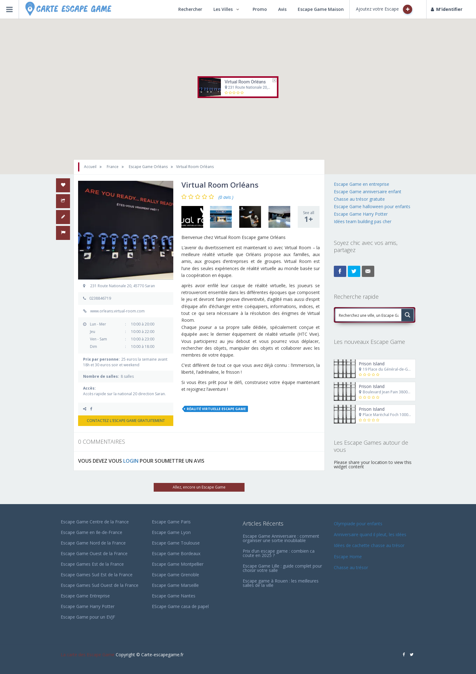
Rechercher (190, 9)
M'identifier (446, 9)
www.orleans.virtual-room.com (117, 311)
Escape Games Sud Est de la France (97, 575)
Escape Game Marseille (175, 585)
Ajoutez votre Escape (384, 9)
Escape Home (348, 556)
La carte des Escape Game (87, 655)
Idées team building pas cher (362, 221)
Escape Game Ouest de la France (94, 553)
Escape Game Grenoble (175, 575)
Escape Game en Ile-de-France (91, 532)
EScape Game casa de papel (180, 606)
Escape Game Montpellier (177, 564)
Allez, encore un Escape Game (199, 487)
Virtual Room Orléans (245, 81)
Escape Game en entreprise (361, 184)
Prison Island (372, 364)
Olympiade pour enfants (359, 524)
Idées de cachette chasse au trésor (369, 545)
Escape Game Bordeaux (176, 553)
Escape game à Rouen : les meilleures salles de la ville (281, 583)
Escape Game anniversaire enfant (367, 191)
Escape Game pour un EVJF (88, 617)
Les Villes (223, 9)
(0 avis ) (225, 197)
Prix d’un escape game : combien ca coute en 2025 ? (279, 553)
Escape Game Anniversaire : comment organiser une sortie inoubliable (281, 538)
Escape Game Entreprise (85, 596)
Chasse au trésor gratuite (360, 199)
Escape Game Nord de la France (93, 543)
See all (308, 217)
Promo (260, 9)
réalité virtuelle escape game (216, 408)
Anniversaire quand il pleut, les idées (370, 534)
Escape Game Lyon (171, 532)
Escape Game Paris (171, 522)
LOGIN (130, 460)
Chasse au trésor (351, 567)
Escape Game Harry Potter (361, 214)
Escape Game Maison (321, 9)
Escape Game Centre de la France (95, 522)
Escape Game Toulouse (176, 543)
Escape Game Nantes (173, 596)
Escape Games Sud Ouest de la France (99, 585)
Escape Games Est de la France (92, 564)
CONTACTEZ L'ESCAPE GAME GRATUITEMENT (126, 420)
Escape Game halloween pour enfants (372, 206)
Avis (282, 9)
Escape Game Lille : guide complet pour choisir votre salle (282, 568)
